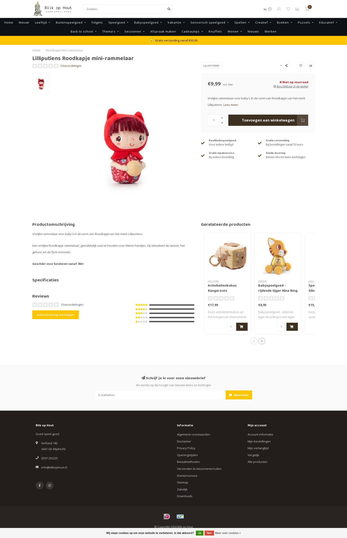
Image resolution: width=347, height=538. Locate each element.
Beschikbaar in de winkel (290, 86)
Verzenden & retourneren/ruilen (199, 469)
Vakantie (174, 22)
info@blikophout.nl (54, 467)
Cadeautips (191, 31)
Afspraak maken (163, 31)
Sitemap (182, 482)
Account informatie (260, 434)
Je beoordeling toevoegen (55, 315)
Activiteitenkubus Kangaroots (222, 288)
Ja (199, 533)
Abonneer (239, 395)
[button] (254, 341)
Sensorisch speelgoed (207, 22)
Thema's (109, 31)
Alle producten (257, 462)
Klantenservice (187, 476)
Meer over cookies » (228, 533)
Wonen (233, 31)
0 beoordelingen (70, 66)
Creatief (261, 22)
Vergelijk (253, 455)
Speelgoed (116, 22)
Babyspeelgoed (146, 22)
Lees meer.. (231, 105)
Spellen (240, 22)
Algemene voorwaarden (193, 434)
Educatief (326, 22)
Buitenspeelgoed (69, 22)
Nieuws (253, 31)
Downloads (184, 496)
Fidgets (97, 22)
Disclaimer (184, 441)
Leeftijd (41, 22)
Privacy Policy (186, 448)
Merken (271, 31)
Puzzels (304, 22)
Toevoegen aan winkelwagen (275, 120)
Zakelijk (182, 489)
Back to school (82, 31)
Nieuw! (24, 22)
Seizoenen (132, 31)
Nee (209, 533)
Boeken (283, 22)
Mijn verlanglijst (258, 448)
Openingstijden (187, 455)
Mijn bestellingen (259, 441)
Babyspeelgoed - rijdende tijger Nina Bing (277, 288)
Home (8, 22)
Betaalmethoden (188, 462)
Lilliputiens (211, 65)
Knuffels (215, 31)
